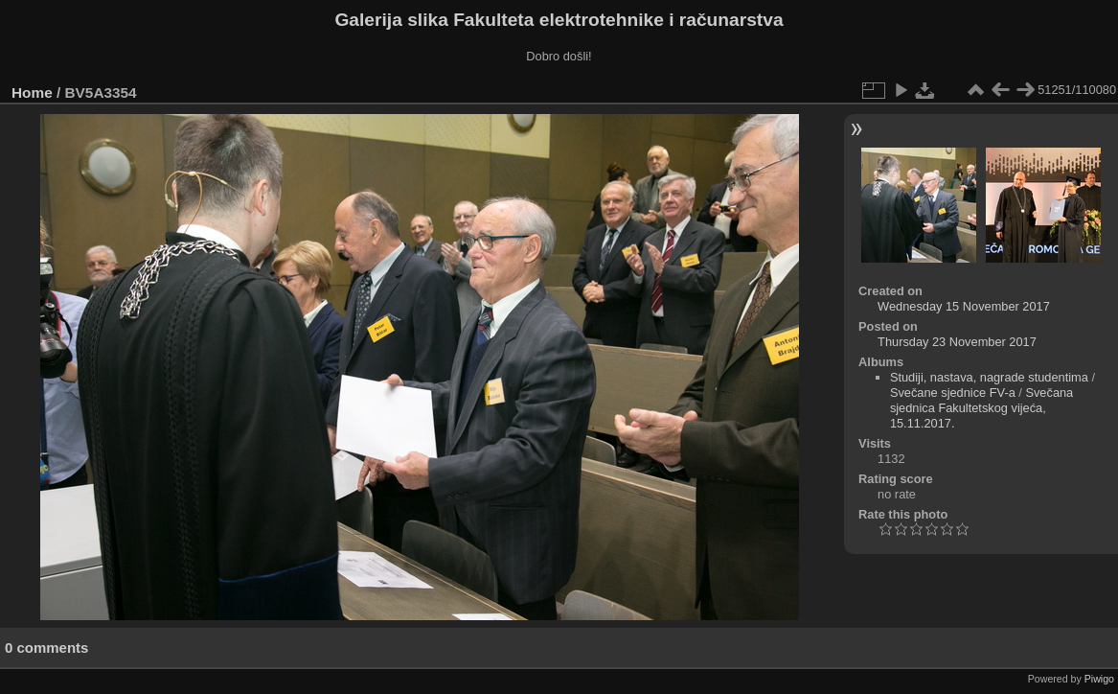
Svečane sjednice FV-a (952, 392)
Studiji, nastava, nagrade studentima (989, 377)
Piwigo (1099, 678)
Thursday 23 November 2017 (957, 342)
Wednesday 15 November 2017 (964, 306)
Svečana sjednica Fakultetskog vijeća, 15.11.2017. (981, 407)
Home (32, 92)
